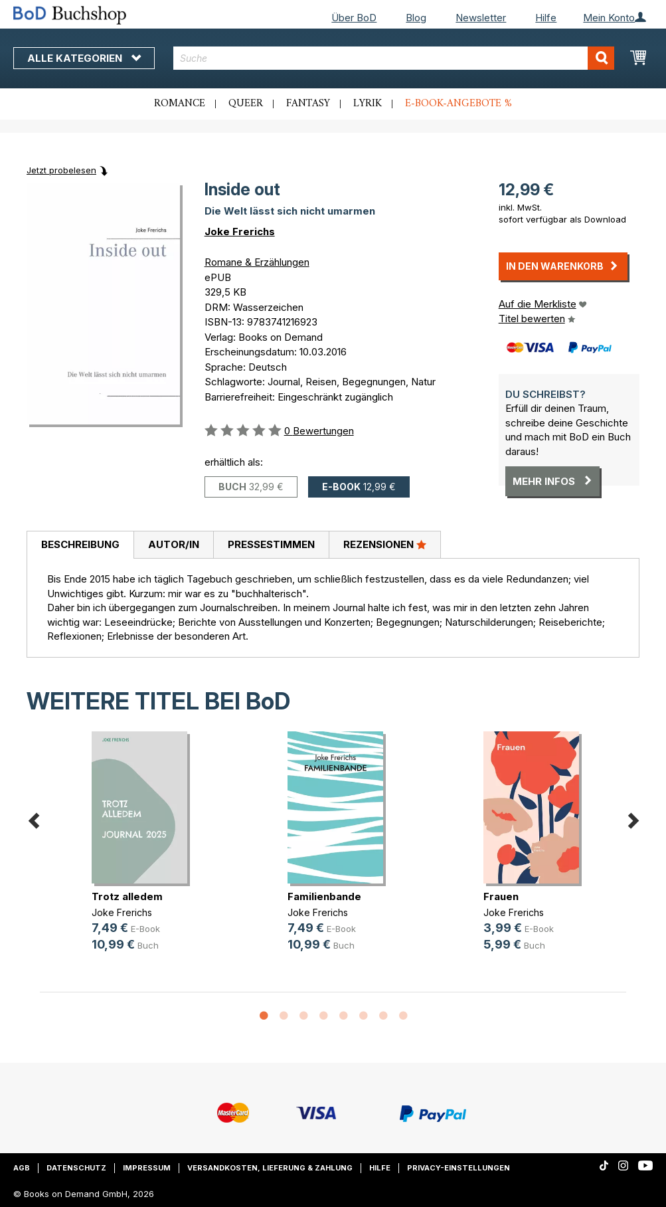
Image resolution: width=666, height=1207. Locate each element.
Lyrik (367, 103)
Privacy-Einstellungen (458, 1167)
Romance (179, 103)
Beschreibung (80, 544)
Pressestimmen (271, 544)
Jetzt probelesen (61, 170)
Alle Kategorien (84, 58)
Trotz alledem (127, 896)
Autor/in (173, 544)
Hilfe (545, 17)
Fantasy (308, 103)
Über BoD (353, 17)
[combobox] (393, 58)
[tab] (80, 545)
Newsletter (481, 17)
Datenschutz (76, 1167)
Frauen (501, 896)
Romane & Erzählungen (257, 262)
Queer (245, 103)
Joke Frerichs (240, 231)
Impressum (147, 1167)
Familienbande (324, 896)
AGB (21, 1167)
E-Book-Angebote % (458, 103)
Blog (416, 17)
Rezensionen (384, 544)
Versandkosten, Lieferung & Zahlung (270, 1167)
